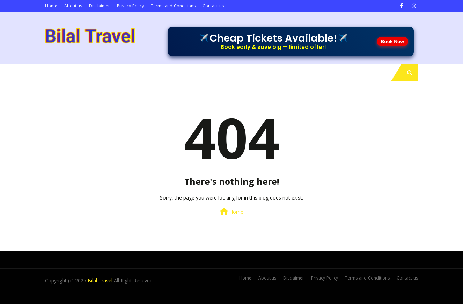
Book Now (392, 41)
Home (51, 6)
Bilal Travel (100, 280)
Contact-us (213, 6)
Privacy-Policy (130, 6)
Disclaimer (99, 6)
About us (73, 6)
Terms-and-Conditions (173, 6)
